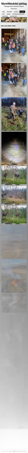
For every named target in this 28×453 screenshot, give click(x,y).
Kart (3, 14)
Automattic (11, 451)
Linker (8, 14)
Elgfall (16, 11)
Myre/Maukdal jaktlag (14, 3)
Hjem (3, 11)
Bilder (22, 11)
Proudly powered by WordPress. (21, 451)
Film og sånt (13, 16)
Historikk (9, 11)
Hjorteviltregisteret (18, 14)
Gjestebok (5, 16)
